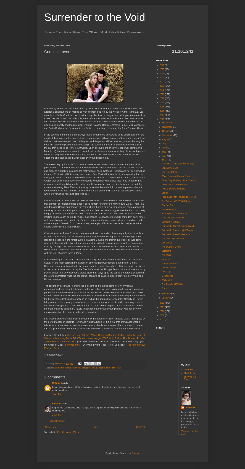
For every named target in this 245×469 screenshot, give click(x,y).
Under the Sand (134, 335)
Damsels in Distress (171, 222)
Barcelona (166, 251)
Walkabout (167, 280)
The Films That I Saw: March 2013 (178, 163)
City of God (167, 243)
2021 (162, 86)
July (164, 143)
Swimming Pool (62, 338)
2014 (162, 115)
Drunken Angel (169, 209)
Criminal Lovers (169, 267)
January (166, 298)
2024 (162, 73)
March (165, 160)
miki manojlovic (84, 368)
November (167, 127)
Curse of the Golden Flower (175, 184)
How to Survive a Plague (173, 189)
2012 (162, 303)
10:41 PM (56, 394)
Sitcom (85, 335)
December (167, 122)
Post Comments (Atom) (68, 432)
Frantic (165, 288)
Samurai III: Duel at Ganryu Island (178, 226)
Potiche (141, 338)
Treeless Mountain (170, 263)
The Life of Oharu (170, 172)
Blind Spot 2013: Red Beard (175, 213)
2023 (162, 77)
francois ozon (58, 368)
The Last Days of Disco (173, 238)
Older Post (140, 427)
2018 (162, 98)
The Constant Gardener (173, 217)
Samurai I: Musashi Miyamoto (176, 234)
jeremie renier (71, 368)
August (165, 139)
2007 (162, 319)
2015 (162, 111)
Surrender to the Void (94, 17)
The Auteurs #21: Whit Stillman (176, 201)
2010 (162, 311)
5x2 (74, 338)
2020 (162, 90)
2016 (162, 106)
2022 (162, 81)
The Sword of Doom (171, 247)
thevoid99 (57, 403)
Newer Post (50, 427)
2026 (162, 65)
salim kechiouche (113, 368)
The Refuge (129, 338)
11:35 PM (56, 415)
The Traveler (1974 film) (173, 284)
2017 (162, 102)
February (166, 293)
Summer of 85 (72, 344)
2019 (162, 94)
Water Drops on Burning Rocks (107, 335)
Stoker (165, 193)
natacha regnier (98, 368)
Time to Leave (85, 338)
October (166, 131)
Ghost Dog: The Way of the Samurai (179, 180)
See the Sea (73, 335)
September (167, 135)
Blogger (135, 453)
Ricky (118, 338)
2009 (162, 315)
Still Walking (167, 255)
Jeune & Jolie (68, 341)
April (164, 156)
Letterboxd (189, 369)
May (164, 152)
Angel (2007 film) (104, 338)
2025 (162, 69)
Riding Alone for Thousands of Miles (179, 197)
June (164, 148)
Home (95, 427)
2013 (162, 119)
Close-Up (166, 271)
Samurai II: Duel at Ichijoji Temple (177, 230)
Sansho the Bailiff (170, 168)
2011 (162, 307)
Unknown (57, 383)
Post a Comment (57, 421)
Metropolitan (167, 276)
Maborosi (166, 259)
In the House (52, 341)
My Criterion (190, 373)
